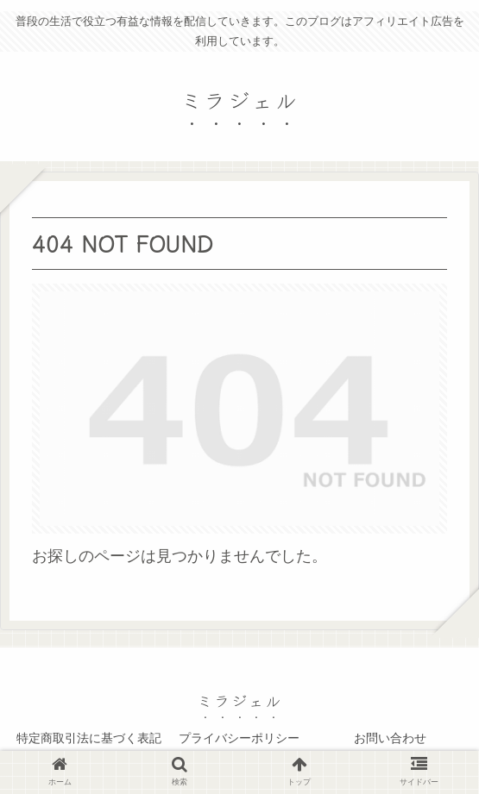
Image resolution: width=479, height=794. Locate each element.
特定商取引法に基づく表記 (88, 738)
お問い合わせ (390, 738)
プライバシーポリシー (239, 738)
